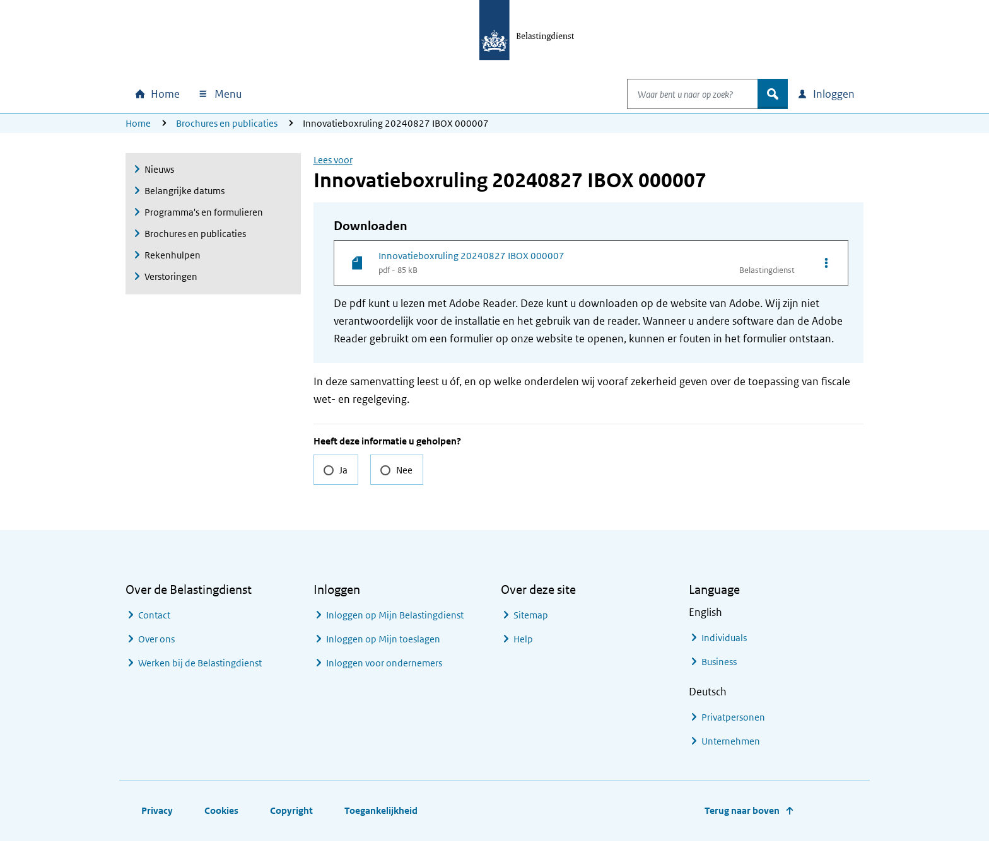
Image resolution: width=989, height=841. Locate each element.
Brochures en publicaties (227, 123)
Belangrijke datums (184, 191)
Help (523, 639)
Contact (154, 615)
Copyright (291, 810)
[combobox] (679, 94)
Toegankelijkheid (381, 810)
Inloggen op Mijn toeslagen (383, 639)
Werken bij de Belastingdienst (200, 663)
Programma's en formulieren (203, 212)
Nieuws (159, 169)
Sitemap (530, 615)
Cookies (221, 810)
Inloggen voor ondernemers (384, 663)
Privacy (157, 810)
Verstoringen (170, 276)
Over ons (156, 639)
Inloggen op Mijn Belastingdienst (395, 615)
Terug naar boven (742, 810)
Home (138, 123)
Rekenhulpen (172, 255)
